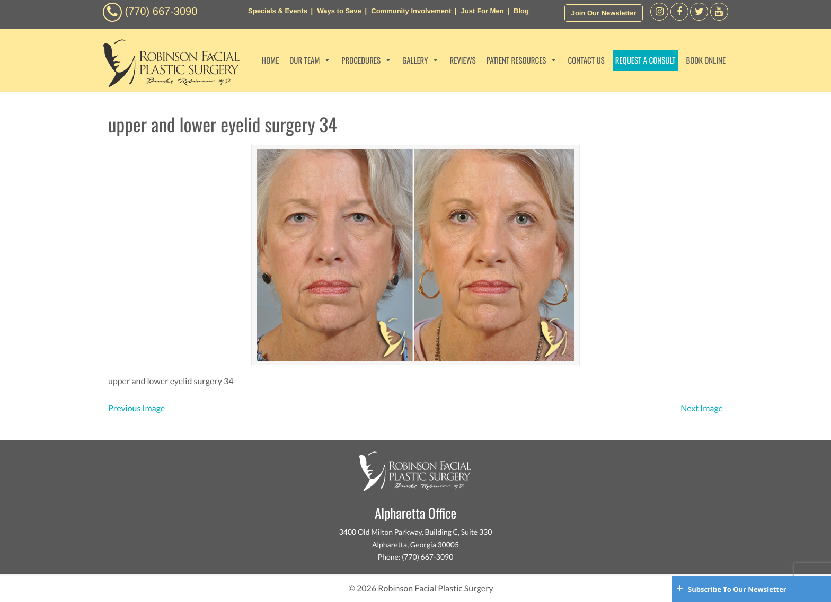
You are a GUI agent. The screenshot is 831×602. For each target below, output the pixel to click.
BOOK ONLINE (706, 60)
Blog (521, 11)
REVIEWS (462, 60)
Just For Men (482, 11)
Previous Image (136, 408)
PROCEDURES (366, 60)
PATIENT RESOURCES (522, 60)
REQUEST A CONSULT (645, 60)
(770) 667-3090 (161, 11)
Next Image (701, 408)
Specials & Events (277, 11)
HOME (270, 60)
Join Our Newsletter (603, 13)
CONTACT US (586, 60)
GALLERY (420, 60)
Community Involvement (411, 11)
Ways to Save (339, 11)
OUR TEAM (310, 60)
